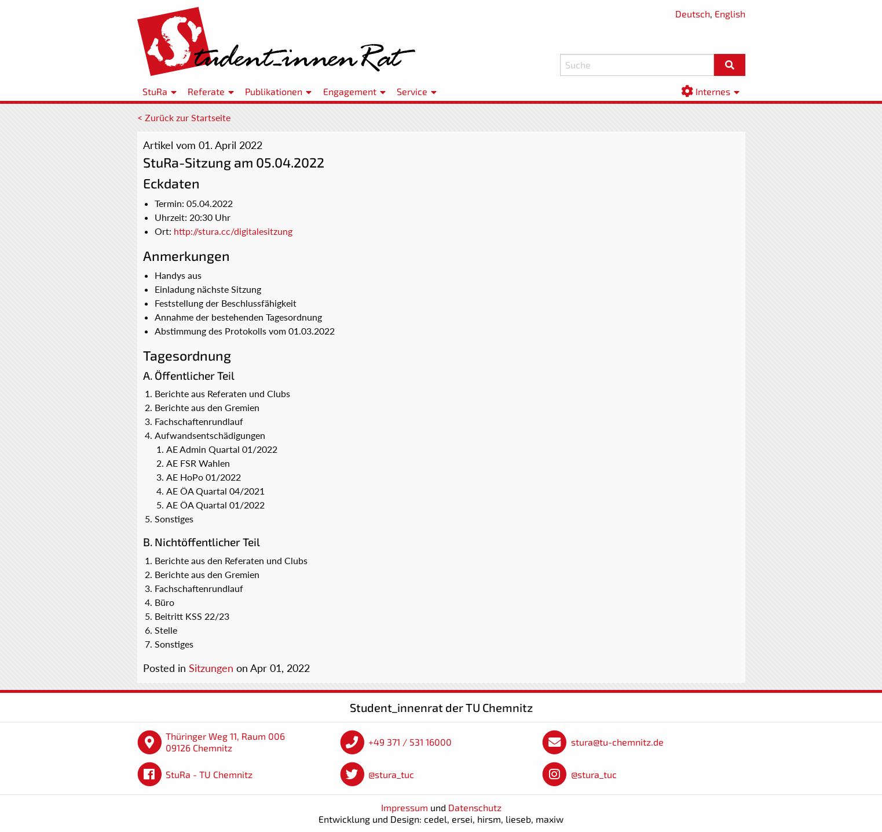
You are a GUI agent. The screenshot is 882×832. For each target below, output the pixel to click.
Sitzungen (211, 668)
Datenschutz (475, 807)
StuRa (154, 91)
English (730, 13)
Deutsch (692, 13)
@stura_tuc (391, 774)
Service (412, 91)
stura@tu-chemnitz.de (617, 741)
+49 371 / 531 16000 (410, 741)
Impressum (404, 807)
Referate (206, 91)
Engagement (349, 91)
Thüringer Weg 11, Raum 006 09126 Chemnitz (225, 742)
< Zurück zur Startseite (183, 117)
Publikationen (273, 91)
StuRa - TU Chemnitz (209, 774)
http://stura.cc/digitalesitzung (233, 231)
